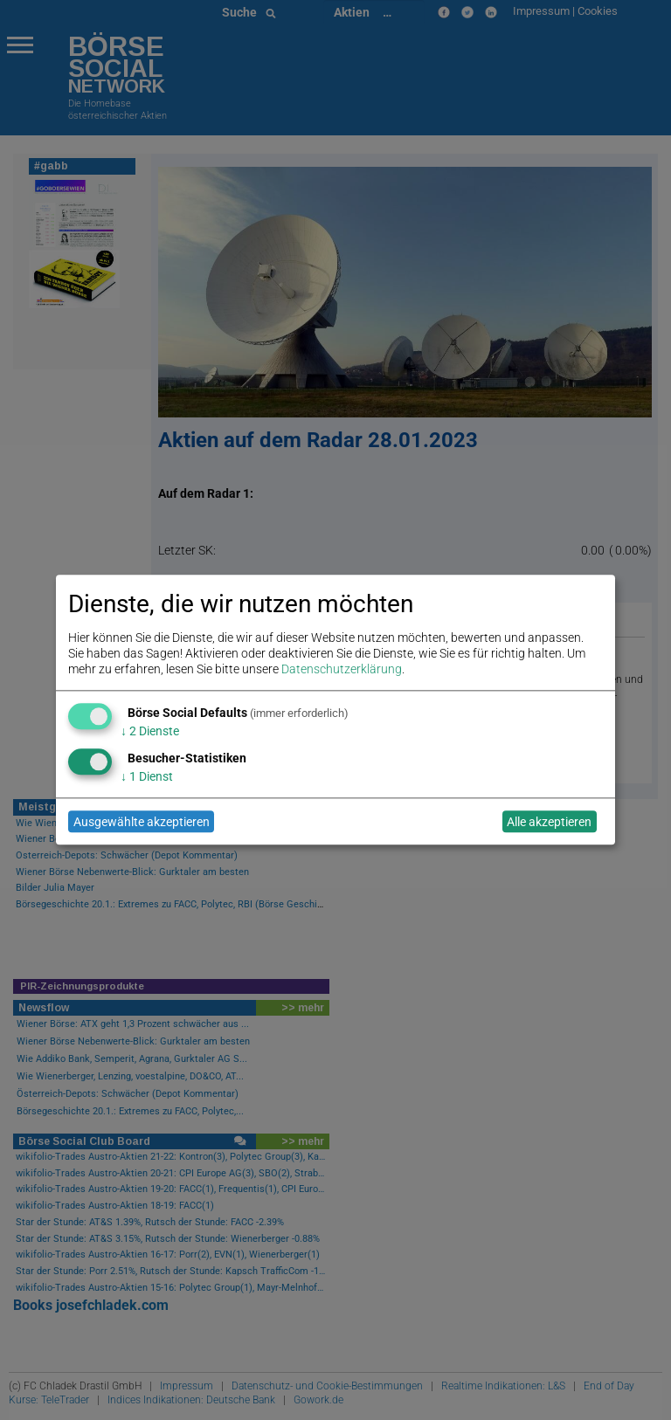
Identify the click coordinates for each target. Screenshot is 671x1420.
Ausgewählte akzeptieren (141, 822)
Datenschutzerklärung (341, 670)
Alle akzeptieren (549, 822)
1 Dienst (147, 776)
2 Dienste (150, 731)
